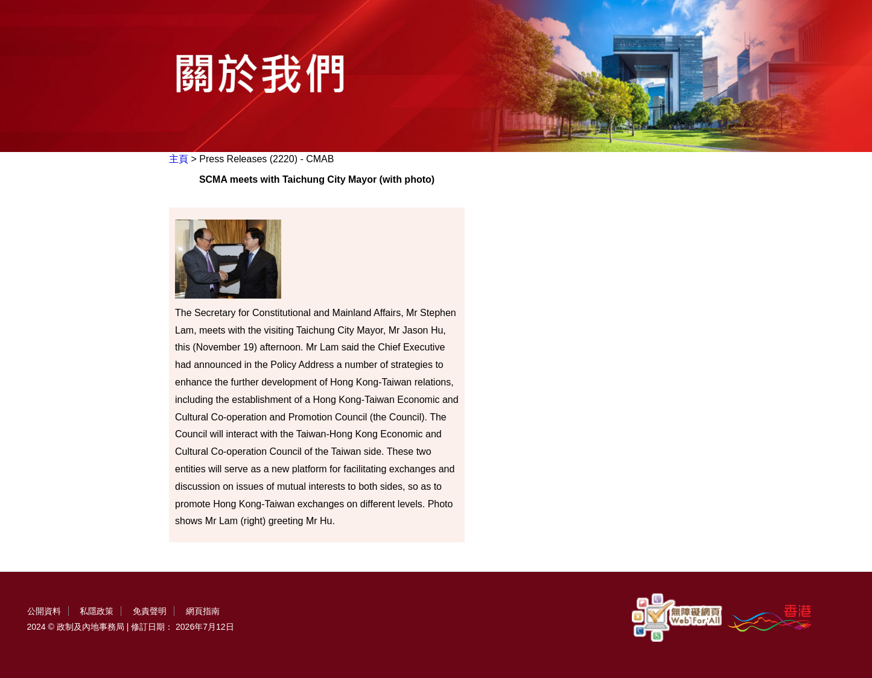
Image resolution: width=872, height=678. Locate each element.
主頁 (178, 159)
